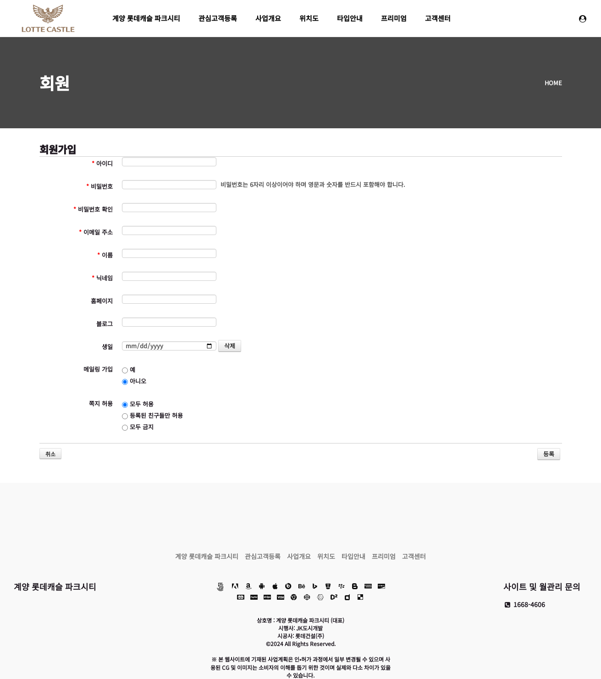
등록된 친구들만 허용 (152, 415)
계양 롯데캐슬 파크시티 (146, 18)
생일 (107, 346)
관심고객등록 (217, 18)
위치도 (309, 18)
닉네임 (102, 278)
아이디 (102, 163)
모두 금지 (138, 426)
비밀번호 (99, 186)
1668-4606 (524, 604)
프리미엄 (394, 18)
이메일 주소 (96, 232)
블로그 (104, 323)
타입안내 (350, 18)
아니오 (134, 381)
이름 (105, 255)
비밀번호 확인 (93, 209)
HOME (553, 82)
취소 (50, 454)
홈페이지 (102, 300)
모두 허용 (138, 404)
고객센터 (438, 18)
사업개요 (268, 18)
